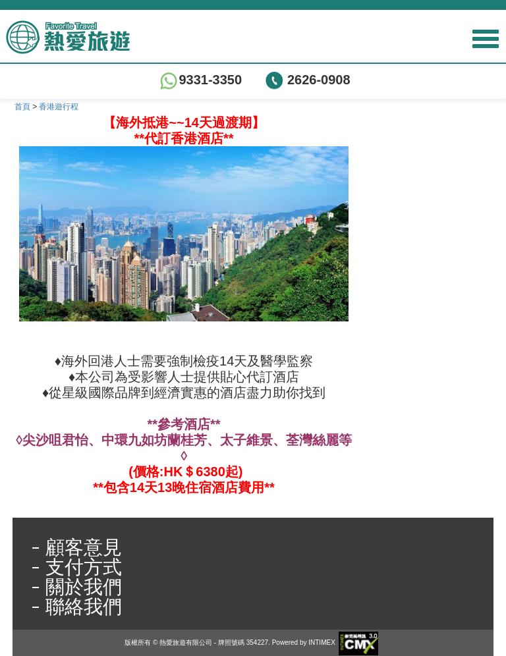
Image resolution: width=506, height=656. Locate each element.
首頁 (22, 106)
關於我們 (83, 586)
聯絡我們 (83, 606)
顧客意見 (83, 547)
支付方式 (83, 567)
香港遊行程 (58, 106)
